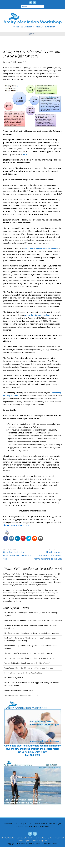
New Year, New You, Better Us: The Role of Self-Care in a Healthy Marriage (33, 620)
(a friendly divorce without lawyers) (41, 248)
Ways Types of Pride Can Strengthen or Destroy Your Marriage (28, 668)
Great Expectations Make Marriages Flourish (21, 695)
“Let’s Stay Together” (40, 840)
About (3, 838)
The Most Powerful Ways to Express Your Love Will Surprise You (29, 653)
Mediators (11, 838)
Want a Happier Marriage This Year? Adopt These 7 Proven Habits (29, 658)
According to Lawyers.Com (37, 315)
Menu (33, 34)
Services (20, 838)
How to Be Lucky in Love (13, 678)
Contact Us (29, 838)
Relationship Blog (41, 838)
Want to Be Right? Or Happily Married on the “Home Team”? (27, 663)
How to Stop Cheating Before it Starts (18, 690)
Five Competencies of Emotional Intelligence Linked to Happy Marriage (31, 633)
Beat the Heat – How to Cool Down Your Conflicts (23, 673)
